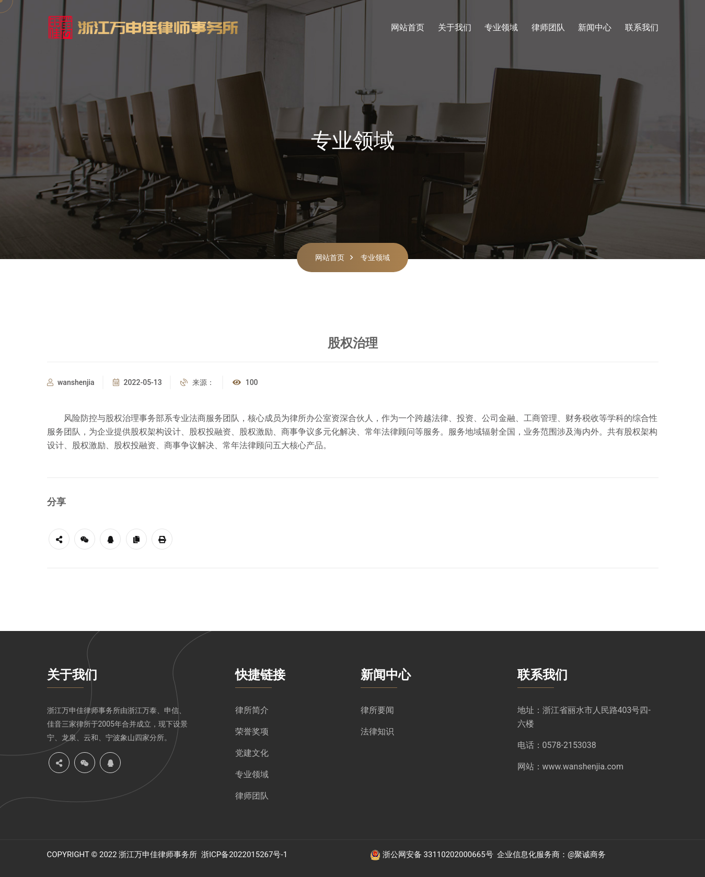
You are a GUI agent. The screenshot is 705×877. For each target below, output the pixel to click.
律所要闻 (377, 710)
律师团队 (548, 27)
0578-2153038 (569, 745)
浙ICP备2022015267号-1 (244, 854)
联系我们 (641, 27)
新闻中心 (594, 27)
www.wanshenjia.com (582, 766)
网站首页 (407, 27)
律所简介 (252, 710)
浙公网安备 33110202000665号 (438, 854)
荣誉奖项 (252, 731)
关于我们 (454, 27)
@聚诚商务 (587, 854)
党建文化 (252, 753)
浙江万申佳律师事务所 (83, 710)
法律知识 (377, 731)
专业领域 (501, 27)
